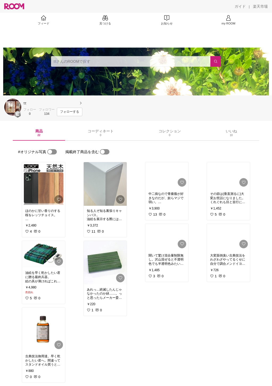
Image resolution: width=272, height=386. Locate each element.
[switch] (52, 151)
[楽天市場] (260, 6)
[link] (43, 184)
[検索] (215, 61)
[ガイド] (240, 6)
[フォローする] (69, 112)
